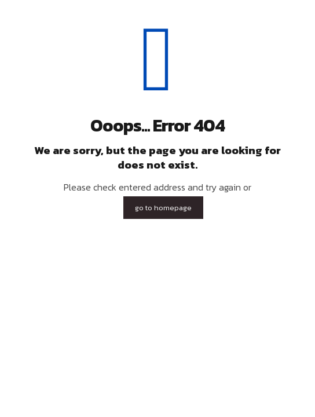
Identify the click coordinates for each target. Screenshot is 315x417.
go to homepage (163, 207)
